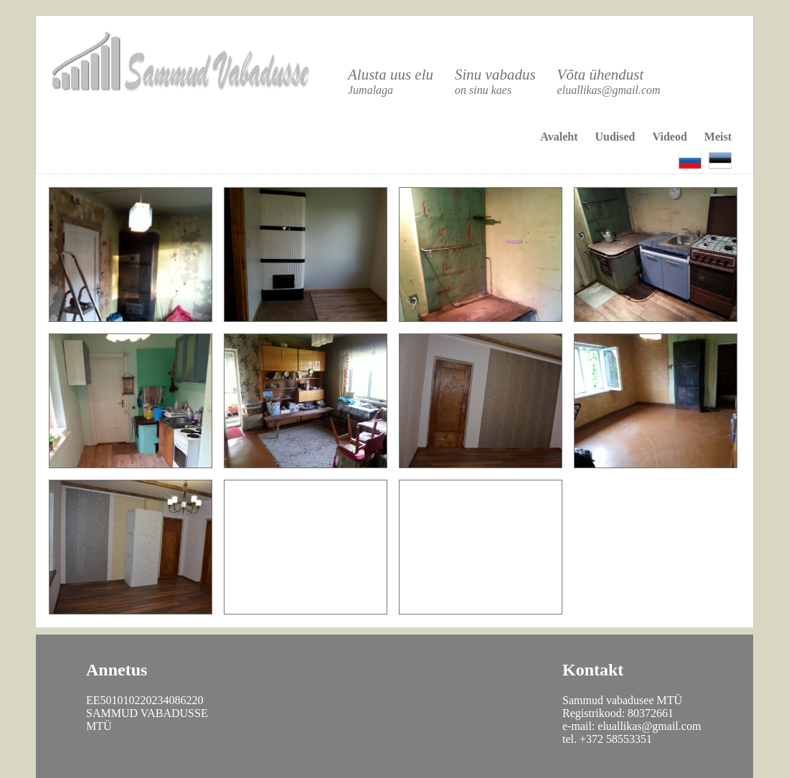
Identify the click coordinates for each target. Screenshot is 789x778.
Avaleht (558, 137)
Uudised (615, 137)
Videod (669, 137)
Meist (718, 137)
